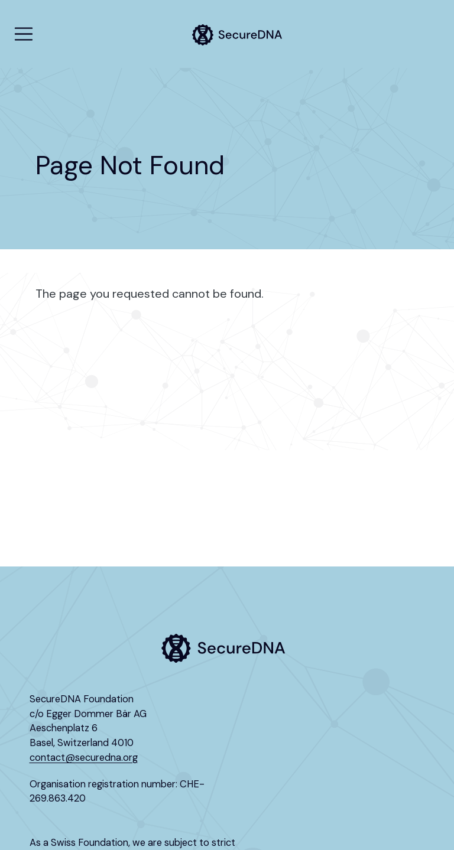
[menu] (23, 34)
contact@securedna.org (84, 757)
